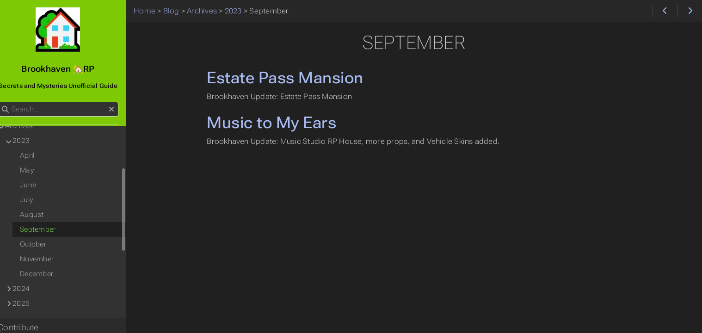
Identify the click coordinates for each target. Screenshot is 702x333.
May (36, 170)
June (38, 185)
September (47, 229)
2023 (30, 140)
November (46, 259)
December (46, 274)
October (43, 244)
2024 (30, 288)
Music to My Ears (278, 122)
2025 (30, 303)
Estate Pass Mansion (291, 77)
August (41, 214)
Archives (29, 126)
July (36, 200)
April (37, 155)
